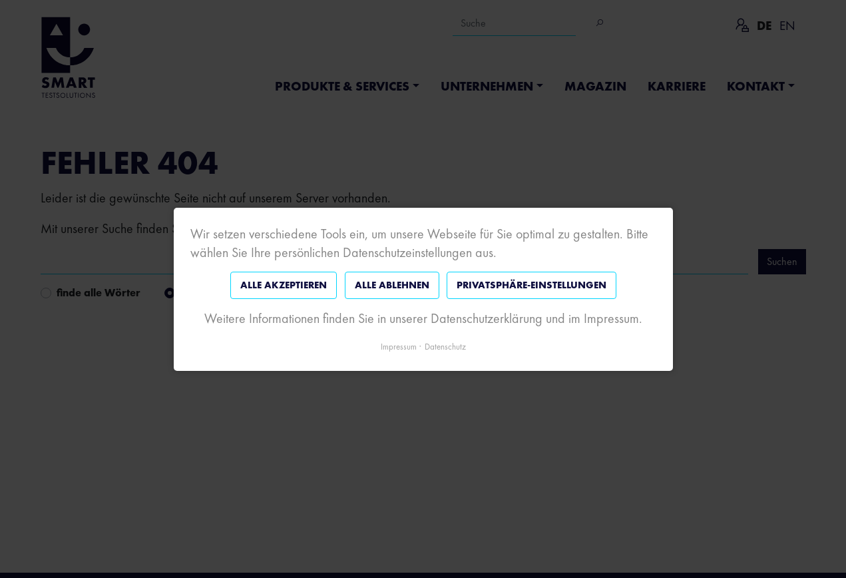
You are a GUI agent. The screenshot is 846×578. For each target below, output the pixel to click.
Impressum (399, 346)
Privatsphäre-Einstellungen (531, 285)
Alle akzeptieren (283, 285)
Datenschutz (445, 346)
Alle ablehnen (391, 285)
